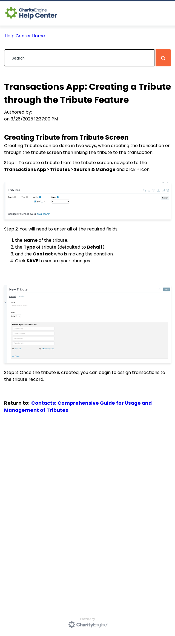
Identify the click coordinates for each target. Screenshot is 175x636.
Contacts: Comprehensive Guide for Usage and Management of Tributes (78, 406)
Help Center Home (25, 36)
